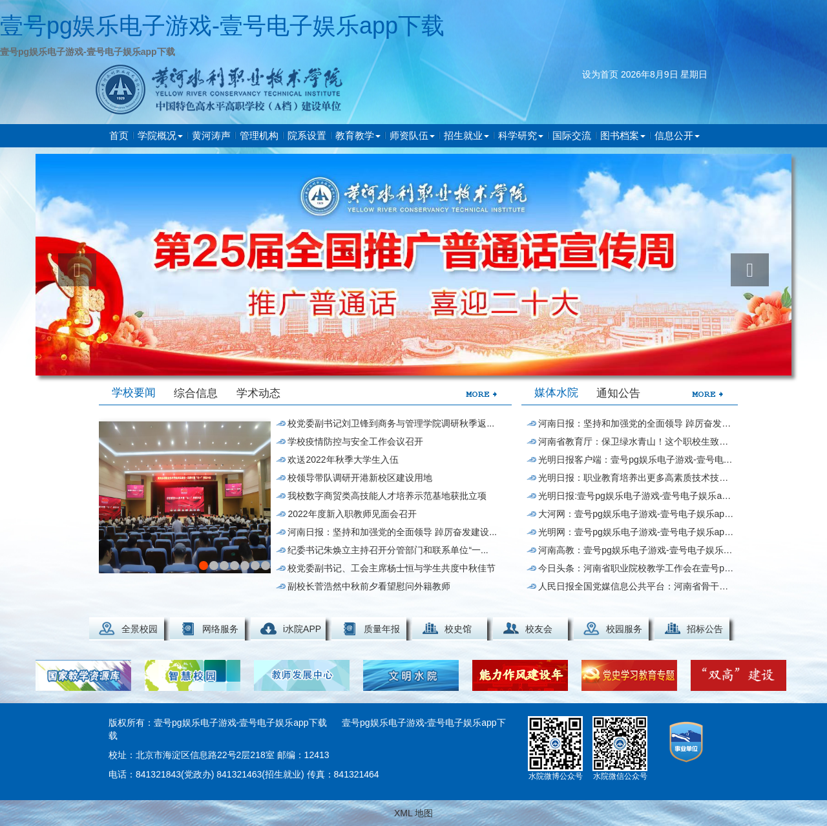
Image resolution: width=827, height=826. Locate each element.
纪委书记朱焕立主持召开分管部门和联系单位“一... (388, 550)
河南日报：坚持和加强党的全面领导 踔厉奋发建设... (392, 532)
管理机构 (259, 135)
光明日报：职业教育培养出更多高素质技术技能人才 (636, 477)
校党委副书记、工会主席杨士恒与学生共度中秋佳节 (392, 568)
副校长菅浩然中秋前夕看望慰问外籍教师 (369, 586)
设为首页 (600, 74)
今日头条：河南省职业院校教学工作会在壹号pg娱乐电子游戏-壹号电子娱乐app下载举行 (636, 568)
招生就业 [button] (466, 135)
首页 (119, 135)
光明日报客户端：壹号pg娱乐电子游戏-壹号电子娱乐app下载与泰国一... (636, 459)
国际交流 (571, 135)
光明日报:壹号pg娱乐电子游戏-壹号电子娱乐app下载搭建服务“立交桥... (636, 496)
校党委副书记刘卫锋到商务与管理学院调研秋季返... (391, 423)
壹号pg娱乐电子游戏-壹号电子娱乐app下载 (222, 25)
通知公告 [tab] (618, 393)
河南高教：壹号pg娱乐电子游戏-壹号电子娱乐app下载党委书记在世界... (636, 550)
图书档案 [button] (622, 135)
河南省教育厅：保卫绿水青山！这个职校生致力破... (636, 441)
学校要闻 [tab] (134, 393)
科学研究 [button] (520, 135)
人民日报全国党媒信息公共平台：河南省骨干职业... (636, 586)
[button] (77, 269)
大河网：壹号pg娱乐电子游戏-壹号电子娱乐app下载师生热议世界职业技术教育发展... (636, 514)
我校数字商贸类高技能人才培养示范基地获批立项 (387, 496)
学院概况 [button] (160, 135)
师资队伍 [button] (412, 135)
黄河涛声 (211, 135)
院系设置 (307, 135)
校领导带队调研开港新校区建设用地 (360, 477)
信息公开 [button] (677, 135)
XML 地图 (413, 813)
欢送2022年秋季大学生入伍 (343, 459)
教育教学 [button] (358, 135)
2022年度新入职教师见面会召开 (352, 514)
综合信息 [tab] (196, 393)
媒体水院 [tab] (556, 393)
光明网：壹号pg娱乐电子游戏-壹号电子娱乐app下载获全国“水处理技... (636, 532)
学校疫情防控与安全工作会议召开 (355, 441)
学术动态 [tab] (258, 393)
